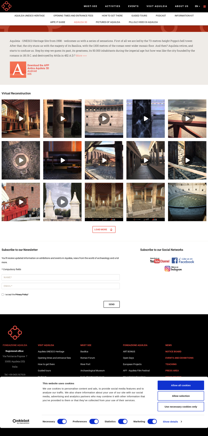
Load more (100, 229)
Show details (170, 429)
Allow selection (181, 404)
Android (32, 71)
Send (112, 304)
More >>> (81, 55)
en (197, 6)
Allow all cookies (181, 393)
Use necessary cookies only (181, 414)
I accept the (15, 294)
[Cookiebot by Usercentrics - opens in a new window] (21, 429)
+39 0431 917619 (16, 374)
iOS (29, 74)
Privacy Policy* (21, 294)
